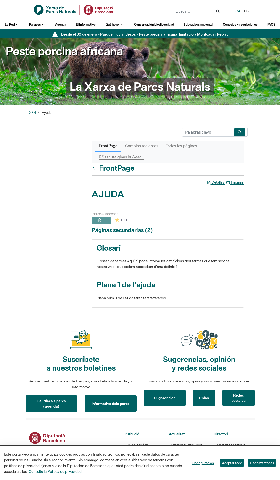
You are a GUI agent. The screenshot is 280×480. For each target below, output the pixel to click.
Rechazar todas (262, 463)
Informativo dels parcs (110, 403)
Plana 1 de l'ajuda (126, 284)
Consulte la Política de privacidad (55, 471)
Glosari (109, 248)
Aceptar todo (232, 463)
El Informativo (86, 24)
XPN (32, 112)
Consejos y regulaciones (240, 24)
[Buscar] (207, 132)
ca (237, 11)
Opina (204, 397)
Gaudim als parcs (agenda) (51, 403)
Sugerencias (164, 397)
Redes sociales (239, 398)
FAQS (271, 24)
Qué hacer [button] (115, 24)
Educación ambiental (198, 24)
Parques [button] (37, 24)
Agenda (60, 24)
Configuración (203, 463)
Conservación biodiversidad (154, 24)
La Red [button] (12, 24)
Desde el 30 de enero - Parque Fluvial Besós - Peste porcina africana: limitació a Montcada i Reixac (144, 34)
